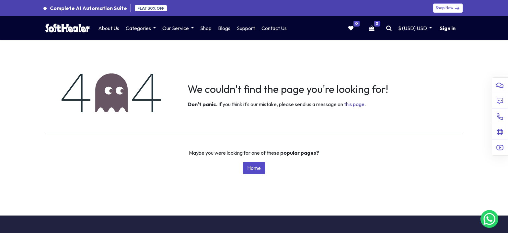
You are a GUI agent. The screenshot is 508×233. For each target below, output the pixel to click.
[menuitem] (108, 28)
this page (354, 104)
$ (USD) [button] (413, 28)
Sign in (448, 28)
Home (254, 168)
